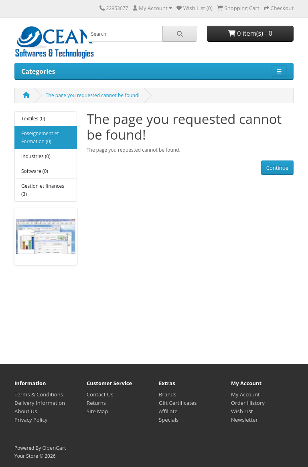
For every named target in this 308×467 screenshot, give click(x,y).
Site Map (97, 411)
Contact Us (100, 394)
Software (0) (34, 171)
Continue (277, 167)
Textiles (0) (33, 118)
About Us (25, 411)
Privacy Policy (30, 419)
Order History (248, 402)
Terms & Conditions (38, 394)
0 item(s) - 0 (250, 33)
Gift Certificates (178, 402)
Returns (96, 402)
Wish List (242, 411)
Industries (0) (36, 156)
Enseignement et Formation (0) (40, 137)
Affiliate (168, 411)
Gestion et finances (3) (42, 190)
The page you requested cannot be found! (93, 95)
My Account (245, 394)
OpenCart (54, 447)
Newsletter (244, 419)
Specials (168, 419)
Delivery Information (39, 402)
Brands (167, 394)
